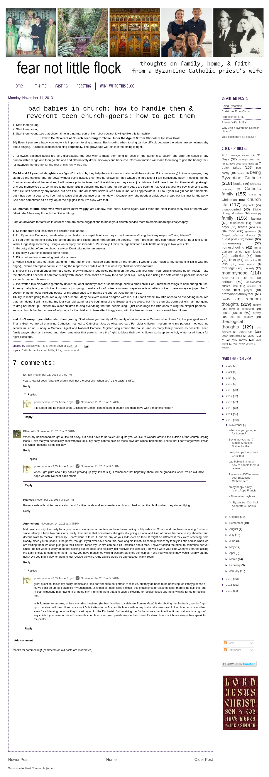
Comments (232, 650)
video (251, 335)
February (235, 565)
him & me (39, 86)
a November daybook (242, 496)
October (234, 516)
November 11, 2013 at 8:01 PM (100, 466)
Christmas (229, 200)
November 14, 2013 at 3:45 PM (60, 523)
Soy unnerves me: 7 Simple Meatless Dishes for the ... (241, 443)
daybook (248, 205)
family (227, 217)
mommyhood (71, 350)
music (225, 278)
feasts (242, 227)
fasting (61, 86)
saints (232, 309)
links (58, 350)
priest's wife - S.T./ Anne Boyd (54, 402)
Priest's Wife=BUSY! (234, 122)
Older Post (203, 759)
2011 (229, 584)
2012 (229, 578)
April (232, 553)
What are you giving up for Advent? (243, 432)
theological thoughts (232, 324)
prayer (248, 290)
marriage (228, 268)
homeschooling (233, 247)
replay (257, 304)
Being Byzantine (232, 106)
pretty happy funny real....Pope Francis (242, 488)
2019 (229, 383)
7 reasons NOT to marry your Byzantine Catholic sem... (244, 478)
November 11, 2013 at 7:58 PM (56, 431)
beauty (241, 173)
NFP (239, 278)
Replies (32, 394)
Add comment (23, 640)
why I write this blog (117, 86)
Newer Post (18, 759)
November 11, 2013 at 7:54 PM (100, 402)
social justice (232, 312)
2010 (229, 590)
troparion (245, 331)
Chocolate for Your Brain (163, 138)
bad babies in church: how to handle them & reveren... (244, 465)
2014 (229, 414)
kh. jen (27, 374)
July (232, 534)
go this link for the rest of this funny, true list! (59, 164)
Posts (229, 643)
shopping (248, 308)
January (234, 571)
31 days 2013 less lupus (240, 163)
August (234, 529)
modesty (249, 268)
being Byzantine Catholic (241, 175)
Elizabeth (29, 431)
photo (226, 290)
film (258, 227)
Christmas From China (236, 111)
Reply (26, 386)
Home (111, 759)
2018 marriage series (235, 155)
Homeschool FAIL (233, 116)
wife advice (239, 339)
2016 (229, 402)
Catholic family (31, 350)
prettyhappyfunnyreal (237, 294)
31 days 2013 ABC (249, 159)
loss (225, 264)
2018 (229, 390)
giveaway (250, 231)
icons (257, 251)
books (237, 183)
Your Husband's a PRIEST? (239, 136)
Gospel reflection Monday (238, 235)
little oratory (251, 260)
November (236, 425)
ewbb (254, 213)
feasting (84, 86)
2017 (229, 396)
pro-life (226, 299)
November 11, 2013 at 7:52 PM (52, 374)
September (236, 523)
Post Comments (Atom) (39, 768)
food (231, 231)
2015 (229, 408)
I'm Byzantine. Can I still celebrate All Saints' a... (244, 506)
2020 (229, 378)
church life (47, 350)
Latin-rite (237, 255)
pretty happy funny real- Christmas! (243, 454)
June (232, 541)
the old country (241, 316)
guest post (229, 239)
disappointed (231, 209)
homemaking (231, 243)
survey (257, 312)
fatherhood (237, 223)
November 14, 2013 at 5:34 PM (100, 578)
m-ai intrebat (247, 264)
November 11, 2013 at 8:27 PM (54, 499)
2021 (229, 371)
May (232, 547)
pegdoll (251, 286)
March (233, 559)
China (252, 194)
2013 (229, 420)
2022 (229, 365)
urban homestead (232, 336)
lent (258, 255)
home (18, 86)
